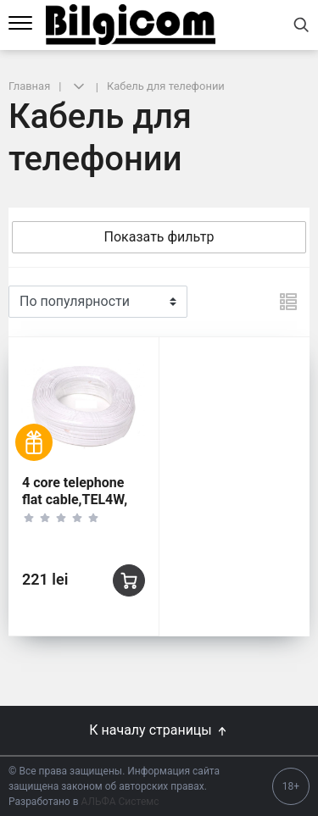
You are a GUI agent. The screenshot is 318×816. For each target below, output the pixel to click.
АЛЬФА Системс (119, 802)
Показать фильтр (159, 237)
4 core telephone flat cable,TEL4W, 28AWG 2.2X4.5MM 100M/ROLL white (82, 508)
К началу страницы (158, 730)
